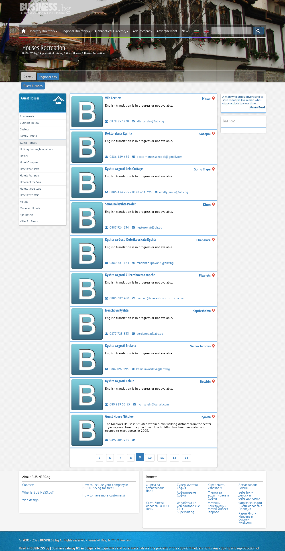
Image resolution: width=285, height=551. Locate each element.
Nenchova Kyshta (116, 302)
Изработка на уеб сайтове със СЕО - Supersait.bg (188, 495)
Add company (142, 31)
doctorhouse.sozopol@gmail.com (158, 149)
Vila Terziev (113, 90)
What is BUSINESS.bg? (38, 481)
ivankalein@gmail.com (151, 396)
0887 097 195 (117, 361)
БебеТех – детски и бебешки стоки (249, 484)
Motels (25, 205)
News (185, 31)
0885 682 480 (117, 290)
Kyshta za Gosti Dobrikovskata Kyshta (130, 231)
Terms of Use (97, 525)
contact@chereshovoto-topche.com (159, 290)
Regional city (48, 76)
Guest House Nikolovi (119, 408)
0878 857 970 (117, 113)
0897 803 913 (117, 432)
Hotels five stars (31, 168)
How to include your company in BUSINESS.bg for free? (105, 477)
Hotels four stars (31, 175)
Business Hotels (31, 116)
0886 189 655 (117, 149)
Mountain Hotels (32, 212)
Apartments (28, 109)
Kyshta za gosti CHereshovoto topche (130, 267)
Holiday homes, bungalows (38, 146)
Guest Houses (72, 76)
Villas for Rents (30, 227)
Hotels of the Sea (32, 183)
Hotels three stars (32, 190)
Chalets (25, 124)
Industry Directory (43, 31)
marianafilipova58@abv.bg (153, 255)
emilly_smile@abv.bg (172, 184)
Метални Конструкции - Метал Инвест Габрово (218, 495)
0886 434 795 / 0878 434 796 (128, 184)
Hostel (24, 153)
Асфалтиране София (248, 477)
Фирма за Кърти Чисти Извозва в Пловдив (250, 493)
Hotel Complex (30, 161)
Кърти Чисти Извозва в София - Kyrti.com (247, 504)
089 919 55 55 (117, 396)
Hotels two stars (31, 198)
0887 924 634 (117, 219)
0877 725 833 (117, 326)
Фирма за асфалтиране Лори (155, 478)
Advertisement (167, 31)
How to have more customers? (103, 484)
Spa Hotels (27, 220)
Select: (28, 76)
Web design (30, 487)
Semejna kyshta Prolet (120, 196)
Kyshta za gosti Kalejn (119, 373)
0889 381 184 (117, 255)
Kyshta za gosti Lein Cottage (124, 160)
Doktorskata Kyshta (118, 125)
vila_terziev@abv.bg (148, 113)
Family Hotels (29, 131)
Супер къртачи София (187, 477)
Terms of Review (119, 525)
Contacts (28, 475)
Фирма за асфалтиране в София (218, 484)
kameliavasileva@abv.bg (151, 361)
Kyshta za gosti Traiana (120, 337)
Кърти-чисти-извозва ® (217, 477)
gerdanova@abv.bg (148, 326)
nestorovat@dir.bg (147, 219)
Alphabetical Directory (111, 31)
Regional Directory (76, 31)
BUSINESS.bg (49, 525)
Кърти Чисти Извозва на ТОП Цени (157, 493)
